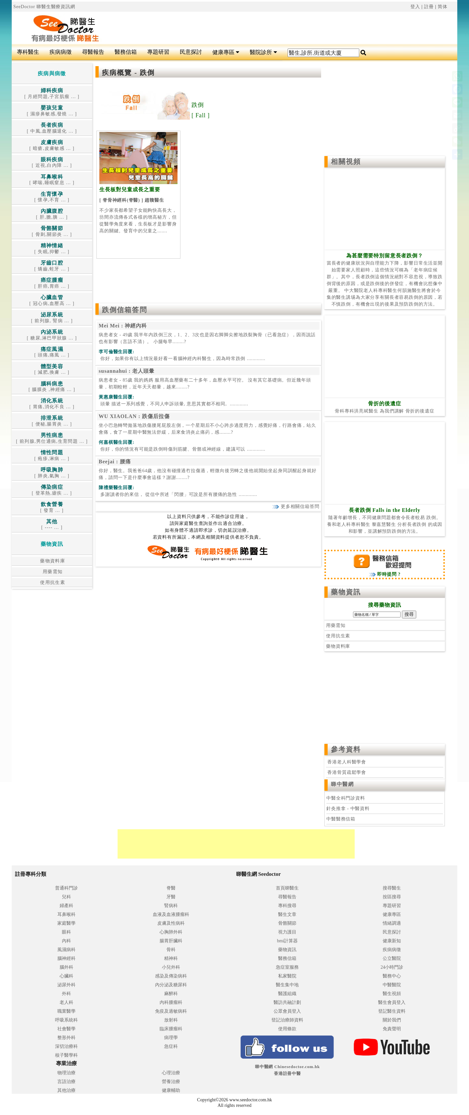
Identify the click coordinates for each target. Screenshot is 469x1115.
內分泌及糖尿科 (171, 984)
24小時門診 (391, 967)
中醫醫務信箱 (340, 819)
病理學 (171, 1037)
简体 (443, 6)
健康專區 (225, 52)
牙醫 (171, 896)
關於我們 (392, 1020)
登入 (415, 6)
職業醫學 (66, 1011)
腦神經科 (66, 958)
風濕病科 (66, 949)
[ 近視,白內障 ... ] (52, 162)
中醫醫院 (392, 984)
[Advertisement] (272, 28)
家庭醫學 (66, 923)
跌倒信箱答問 (124, 310)
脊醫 (171, 888)
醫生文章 (287, 914)
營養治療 (171, 1081)
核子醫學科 (66, 1055)
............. (182, 359)
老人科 (66, 1002)
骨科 (171, 949)
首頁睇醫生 (287, 888)
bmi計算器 (287, 940)
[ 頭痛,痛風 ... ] (51, 352)
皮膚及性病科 (171, 923)
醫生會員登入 (391, 1002)
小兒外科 (171, 967)
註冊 (429, 6)
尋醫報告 (93, 52)
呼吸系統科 (66, 1020)
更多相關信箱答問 (295, 506)
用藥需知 (52, 571)
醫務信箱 (126, 52)
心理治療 (171, 1072)
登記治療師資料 (287, 1020)
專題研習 (158, 52)
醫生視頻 (392, 993)
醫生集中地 (287, 984)
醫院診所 (263, 52)
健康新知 (392, 940)
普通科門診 (66, 888)
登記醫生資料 (391, 1011)
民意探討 (191, 52)
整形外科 (66, 1037)
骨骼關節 (287, 923)
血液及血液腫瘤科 (171, 914)
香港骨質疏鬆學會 (346, 772)
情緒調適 (392, 923)
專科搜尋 (287, 905)
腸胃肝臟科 (171, 940)
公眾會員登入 (287, 1011)
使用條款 (287, 1028)
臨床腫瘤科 (171, 1028)
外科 (66, 993)
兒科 (66, 896)
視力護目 (287, 932)
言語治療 (66, 1081)
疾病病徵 (61, 52)
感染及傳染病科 (171, 976)
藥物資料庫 (51, 560)
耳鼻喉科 (66, 914)
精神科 (171, 958)
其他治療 (66, 1090)
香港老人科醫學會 (346, 762)
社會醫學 (66, 1028)
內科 (66, 940)
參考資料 (346, 749)
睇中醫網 (342, 784)
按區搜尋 (392, 896)
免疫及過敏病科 (171, 1011)
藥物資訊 (346, 592)
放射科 (171, 1020)
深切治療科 (66, 1046)
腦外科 (66, 967)
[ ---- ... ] (52, 524)
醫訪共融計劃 (287, 1002)
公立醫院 (392, 958)
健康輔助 (171, 1090)
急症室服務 (287, 967)
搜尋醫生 (392, 888)
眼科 (66, 932)
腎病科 (171, 905)
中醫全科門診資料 (345, 798)
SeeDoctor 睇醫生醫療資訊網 (44, 6)
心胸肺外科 (171, 932)
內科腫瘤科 (171, 1002)
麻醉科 (171, 993)
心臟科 (66, 976)
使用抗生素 (51, 582)
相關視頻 (346, 162)
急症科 (171, 1046)
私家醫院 (287, 976)
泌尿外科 (66, 984)
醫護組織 (287, 993)
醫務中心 (392, 976)
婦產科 (66, 905)
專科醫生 (28, 52)
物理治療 (66, 1072)
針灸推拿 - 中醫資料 (348, 808)
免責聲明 (392, 1028)
